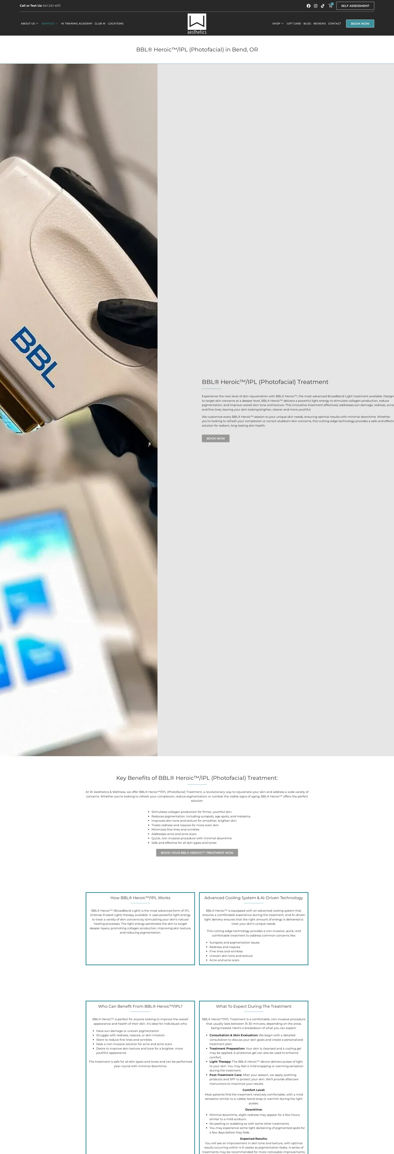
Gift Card (294, 23)
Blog (307, 23)
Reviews (319, 23)
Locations (116, 23)
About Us (29, 23)
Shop (277, 23)
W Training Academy (76, 23)
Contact (334, 23)
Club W (100, 23)
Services (50, 23)
